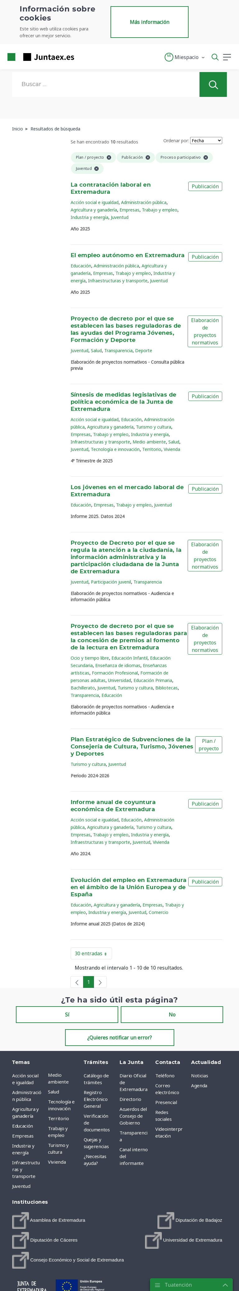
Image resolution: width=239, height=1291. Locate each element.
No (172, 1014)
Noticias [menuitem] (199, 1075)
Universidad (119, 680)
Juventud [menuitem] (21, 1186)
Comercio (158, 912)
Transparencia (118, 350)
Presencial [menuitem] (166, 1102)
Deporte (143, 350)
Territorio (151, 449)
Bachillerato (83, 688)
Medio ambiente (149, 442)
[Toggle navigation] (82, 57)
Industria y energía (89, 217)
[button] (185, 57)
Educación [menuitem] (22, 1126)
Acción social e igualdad (95, 202)
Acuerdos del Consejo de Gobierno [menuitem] (133, 1116)
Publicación (205, 186)
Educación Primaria (153, 680)
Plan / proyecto (209, 745)
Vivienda (172, 449)
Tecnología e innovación (115, 449)
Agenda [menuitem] (199, 1085)
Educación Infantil (129, 658)
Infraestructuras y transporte (118, 281)
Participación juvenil (111, 582)
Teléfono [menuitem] (164, 1075)
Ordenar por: (176, 140)
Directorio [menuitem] (130, 1099)
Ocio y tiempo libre (90, 658)
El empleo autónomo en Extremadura (128, 255)
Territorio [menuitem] (58, 1118)
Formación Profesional (115, 673)
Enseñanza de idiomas (117, 665)
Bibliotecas (166, 688)
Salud (96, 350)
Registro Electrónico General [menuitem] (95, 1099)
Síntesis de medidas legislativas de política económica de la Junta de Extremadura (123, 402)
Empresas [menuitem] (22, 1136)
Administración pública (143, 202)
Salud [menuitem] (53, 1092)
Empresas (129, 210)
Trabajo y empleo (159, 210)
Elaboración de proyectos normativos (205, 331)
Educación (81, 266)
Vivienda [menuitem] (57, 1162)
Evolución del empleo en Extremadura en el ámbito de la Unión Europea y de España (129, 888)
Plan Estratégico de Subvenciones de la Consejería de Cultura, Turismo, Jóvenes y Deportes (132, 747)
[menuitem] (48, 1220)
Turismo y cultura (153, 427)
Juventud (120, 217)
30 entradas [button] (93, 954)
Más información (149, 22)
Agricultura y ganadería (94, 210)
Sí (67, 1014)
